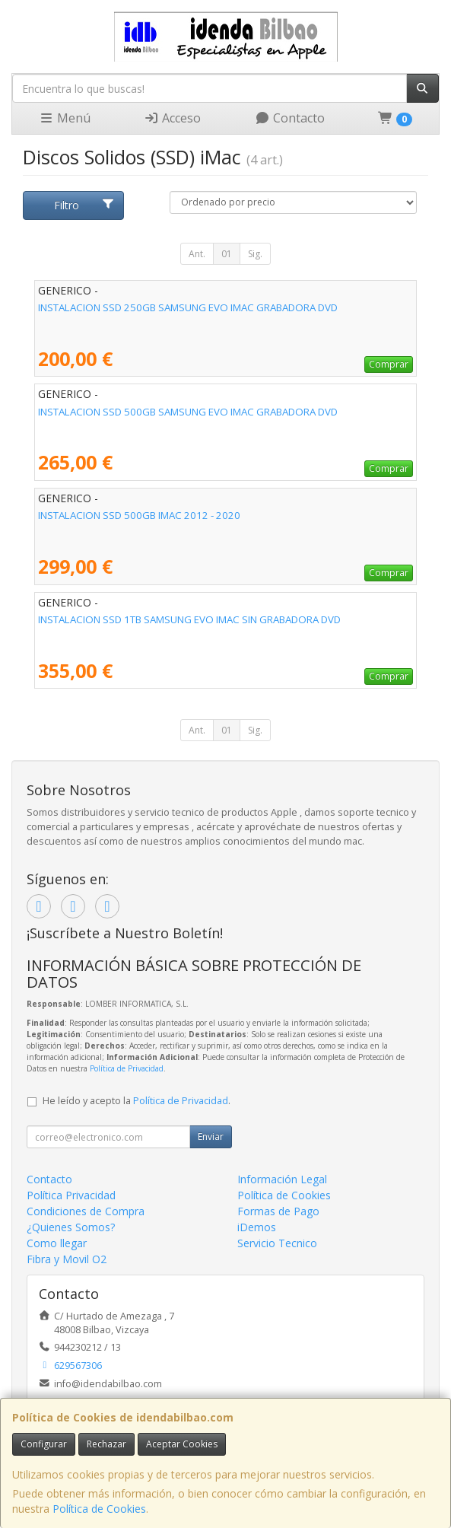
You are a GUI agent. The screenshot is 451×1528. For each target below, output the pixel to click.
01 (226, 253)
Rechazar (106, 1443)
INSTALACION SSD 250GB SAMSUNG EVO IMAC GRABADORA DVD (188, 307)
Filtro (84, 205)
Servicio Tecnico (277, 1243)
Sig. (255, 253)
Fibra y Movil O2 (66, 1259)
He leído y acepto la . (136, 1100)
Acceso (172, 118)
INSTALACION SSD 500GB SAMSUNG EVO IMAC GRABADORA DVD (188, 412)
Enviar (211, 1136)
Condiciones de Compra (86, 1211)
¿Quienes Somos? (71, 1227)
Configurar (44, 1443)
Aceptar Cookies (182, 1443)
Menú (65, 118)
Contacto (290, 118)
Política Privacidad (71, 1195)
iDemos (256, 1227)
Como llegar (57, 1243)
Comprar (388, 364)
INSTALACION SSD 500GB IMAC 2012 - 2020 (139, 515)
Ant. (197, 253)
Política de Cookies (99, 1508)
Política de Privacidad (127, 1068)
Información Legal (282, 1179)
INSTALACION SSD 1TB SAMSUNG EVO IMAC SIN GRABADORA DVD (189, 619)
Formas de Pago (278, 1211)
